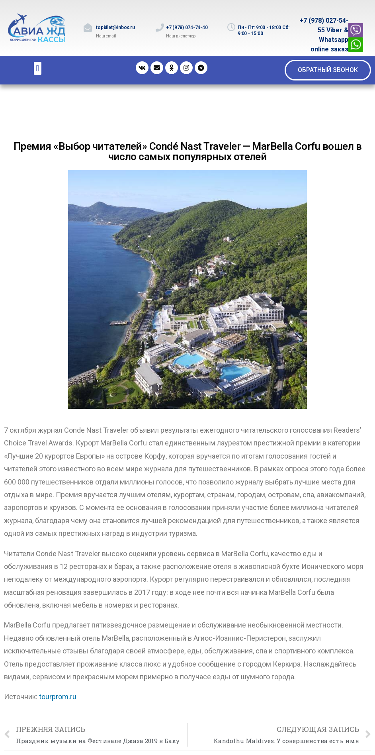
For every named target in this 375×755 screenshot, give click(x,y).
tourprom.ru (57, 696)
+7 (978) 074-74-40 (187, 27)
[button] (328, 70)
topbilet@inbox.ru (115, 27)
